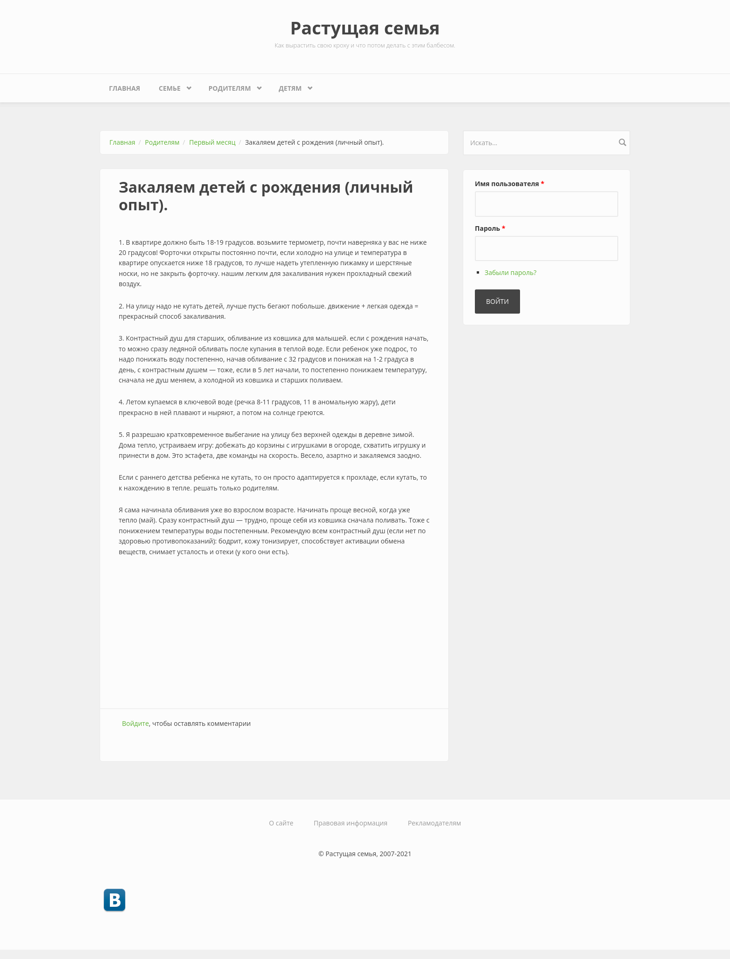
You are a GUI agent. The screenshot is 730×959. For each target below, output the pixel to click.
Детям (293, 86)
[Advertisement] (274, 634)
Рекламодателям (434, 822)
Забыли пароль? (510, 272)
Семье (171, 86)
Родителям (232, 86)
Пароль (490, 228)
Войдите (135, 723)
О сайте (281, 822)
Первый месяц (212, 142)
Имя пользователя (509, 183)
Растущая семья (365, 27)
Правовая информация (350, 822)
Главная (124, 88)
